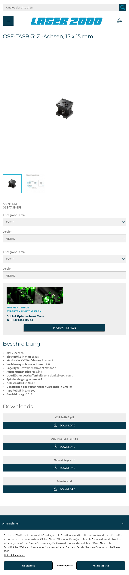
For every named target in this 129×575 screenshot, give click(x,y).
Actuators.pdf (65, 481)
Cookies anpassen (64, 565)
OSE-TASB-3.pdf (64, 417)
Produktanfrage (64, 327)
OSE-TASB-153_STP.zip (64, 438)
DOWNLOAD (67, 425)
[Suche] (64, 7)
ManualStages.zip (64, 460)
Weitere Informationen (14, 555)
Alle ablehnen (28, 565)
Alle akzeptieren (101, 565)
